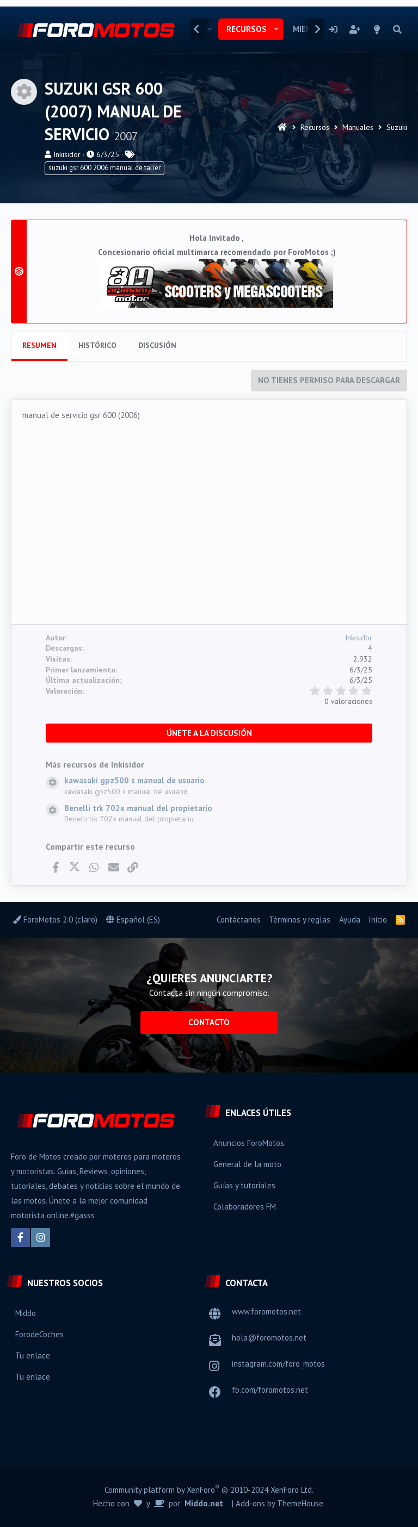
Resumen (39, 345)
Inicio (377, 919)
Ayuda (349, 919)
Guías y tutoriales (244, 1185)
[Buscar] (397, 29)
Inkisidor (67, 154)
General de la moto (247, 1164)
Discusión (157, 345)
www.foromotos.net (266, 1311)
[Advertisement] (209, 526)
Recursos (246, 29)
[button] (276, 29)
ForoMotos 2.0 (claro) (55, 919)
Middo (25, 1313)
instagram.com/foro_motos (278, 1363)
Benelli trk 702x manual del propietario (138, 808)
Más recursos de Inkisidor (95, 764)
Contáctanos (239, 919)
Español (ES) (133, 919)
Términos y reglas (299, 919)
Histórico (97, 345)
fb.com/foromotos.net (270, 1390)
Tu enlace (32, 1355)
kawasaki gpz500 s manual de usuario (134, 780)
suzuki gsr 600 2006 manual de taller (104, 167)
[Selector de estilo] (377, 29)
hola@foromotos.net (269, 1337)
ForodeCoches (39, 1334)
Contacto (209, 1022)
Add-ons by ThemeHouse (279, 1503)
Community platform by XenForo (209, 1489)
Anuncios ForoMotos (248, 1143)
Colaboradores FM (244, 1206)
